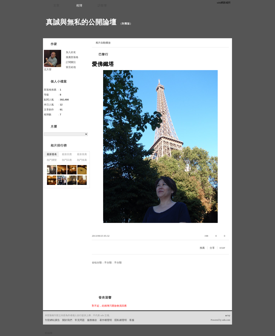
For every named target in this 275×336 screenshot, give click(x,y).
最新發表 (52, 154)
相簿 (79, 5)
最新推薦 (82, 154)
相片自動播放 (103, 42)
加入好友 (71, 52)
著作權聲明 (105, 320)
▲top (227, 315)
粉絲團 (48, 333)
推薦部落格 (72, 57)
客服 (131, 320)
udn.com (226, 320)
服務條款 (92, 320)
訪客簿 (102, 5)
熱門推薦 (82, 160)
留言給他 (71, 67)
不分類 (108, 262)
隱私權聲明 (120, 320)
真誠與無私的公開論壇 (81, 22)
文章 (56, 5)
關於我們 (67, 320)
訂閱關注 (71, 62)
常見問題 (80, 320)
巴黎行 (103, 54)
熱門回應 (67, 160)
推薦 (202, 247)
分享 (212, 247)
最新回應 (67, 154)
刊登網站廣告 (52, 320)
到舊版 (126, 23)
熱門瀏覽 (52, 160)
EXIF (222, 247)
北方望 (47, 69)
